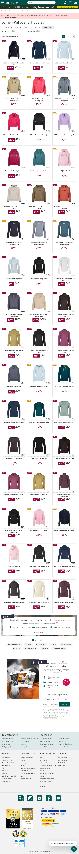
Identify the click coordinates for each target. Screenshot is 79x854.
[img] (75, 3)
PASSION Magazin (26, 771)
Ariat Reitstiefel (63, 741)
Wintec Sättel (44, 747)
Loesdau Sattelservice (65, 760)
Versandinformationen (47, 779)
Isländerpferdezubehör (9, 776)
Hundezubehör (6, 765)
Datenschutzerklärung (50, 717)
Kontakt (23, 760)
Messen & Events (26, 779)
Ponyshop (5, 773)
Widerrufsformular (45, 784)
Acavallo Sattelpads (64, 747)
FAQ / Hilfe (43, 771)
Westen (53, 645)
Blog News (63, 699)
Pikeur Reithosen (45, 741)
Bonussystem (25, 763)
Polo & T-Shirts (41, 645)
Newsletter (61, 765)
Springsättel (24, 747)
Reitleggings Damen (8, 747)
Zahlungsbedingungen (47, 781)
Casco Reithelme (63, 738)
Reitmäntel (44, 648)
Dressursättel (6, 744)
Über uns (24, 765)
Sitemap (42, 786)
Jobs (22, 776)
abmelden (58, 718)
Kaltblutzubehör (7, 779)
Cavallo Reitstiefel (45, 738)
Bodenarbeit (6, 781)
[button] (2, 2)
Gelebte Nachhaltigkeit (28, 768)
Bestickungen (62, 758)
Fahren (4, 768)
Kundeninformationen (47, 773)
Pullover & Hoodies (14, 645)
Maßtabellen (62, 763)
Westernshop (6, 758)
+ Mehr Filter (48, 27)
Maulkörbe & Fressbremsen (29, 738)
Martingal (24, 744)
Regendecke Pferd (7, 741)
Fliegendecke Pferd (8, 738)
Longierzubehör (7, 760)
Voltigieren (5, 771)
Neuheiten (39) (7, 31)
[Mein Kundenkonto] (65, 4)
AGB (41, 758)
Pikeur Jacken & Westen (47, 744)
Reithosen (28, 645)
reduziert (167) (31, 31)
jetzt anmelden (39, 632)
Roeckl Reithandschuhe (65, 744)
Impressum (43, 760)
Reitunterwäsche (30, 648)
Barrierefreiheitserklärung (48, 765)
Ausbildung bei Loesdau (28, 773)
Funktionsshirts (65, 645)
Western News (51, 699)
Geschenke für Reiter (8, 763)
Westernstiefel (25, 741)
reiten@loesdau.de (45, 851)
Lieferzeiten (43, 776)
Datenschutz (43, 763)
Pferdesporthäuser (27, 758)
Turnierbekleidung (59, 648)
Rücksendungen (45, 768)
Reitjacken (16, 648)
